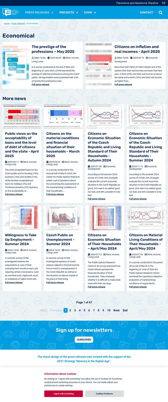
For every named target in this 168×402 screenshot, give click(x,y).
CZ (164, 3)
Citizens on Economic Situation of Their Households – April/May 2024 (104, 242)
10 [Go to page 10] (108, 310)
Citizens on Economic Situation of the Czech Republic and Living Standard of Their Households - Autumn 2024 (104, 147)
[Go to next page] (116, 310)
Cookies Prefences (104, 393)
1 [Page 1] (65, 310)
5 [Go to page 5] (84, 310)
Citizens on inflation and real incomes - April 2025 (137, 49)
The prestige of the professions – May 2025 (53, 49)
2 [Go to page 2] (70, 310)
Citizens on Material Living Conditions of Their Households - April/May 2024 (146, 242)
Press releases (18, 23)
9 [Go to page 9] (103, 310)
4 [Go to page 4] (80, 310)
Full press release (40, 84)
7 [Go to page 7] (94, 310)
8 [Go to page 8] (98, 310)
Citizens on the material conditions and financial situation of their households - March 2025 (63, 145)
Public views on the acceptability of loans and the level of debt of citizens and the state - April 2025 (22, 145)
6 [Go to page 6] (89, 310)
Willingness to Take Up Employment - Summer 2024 (20, 239)
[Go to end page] (125, 310)
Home (6, 23)
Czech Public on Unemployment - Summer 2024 (60, 239)
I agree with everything (63, 393)
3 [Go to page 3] (75, 310)
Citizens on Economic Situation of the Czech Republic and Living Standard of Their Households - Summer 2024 (145, 147)
